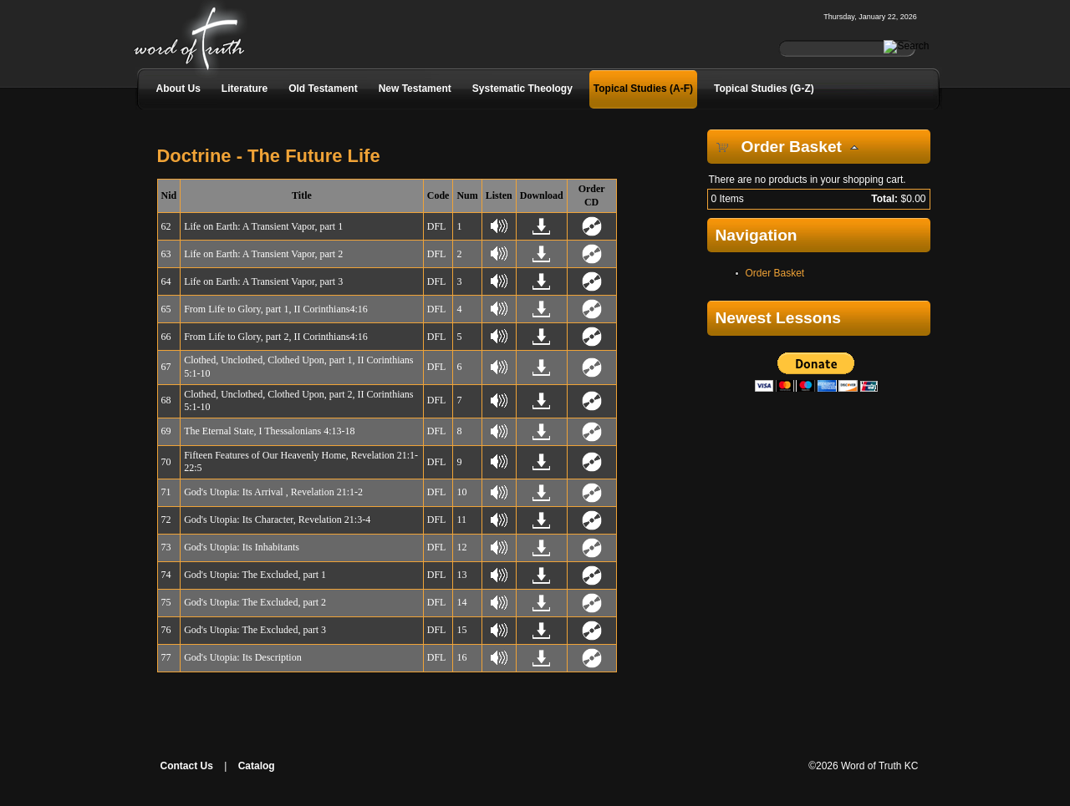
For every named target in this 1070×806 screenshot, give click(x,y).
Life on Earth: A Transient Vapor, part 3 (263, 281)
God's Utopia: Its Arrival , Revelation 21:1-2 (273, 492)
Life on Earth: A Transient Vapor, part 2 (263, 254)
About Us (178, 88)
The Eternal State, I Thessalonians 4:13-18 (269, 431)
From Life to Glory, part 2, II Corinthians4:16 (276, 336)
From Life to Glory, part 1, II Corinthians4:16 (276, 309)
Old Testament (322, 88)
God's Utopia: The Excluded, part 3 (255, 630)
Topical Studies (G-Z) (764, 88)
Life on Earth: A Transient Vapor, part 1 (263, 226)
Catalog (256, 766)
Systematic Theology (522, 88)
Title (302, 195)
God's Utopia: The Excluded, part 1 (255, 574)
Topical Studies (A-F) (643, 88)
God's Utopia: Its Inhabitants (241, 547)
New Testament (415, 88)
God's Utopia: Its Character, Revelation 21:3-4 (277, 519)
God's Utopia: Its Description (242, 657)
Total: (884, 199)
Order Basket (775, 273)
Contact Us (186, 766)
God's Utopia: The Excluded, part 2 (255, 602)
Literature (245, 88)
